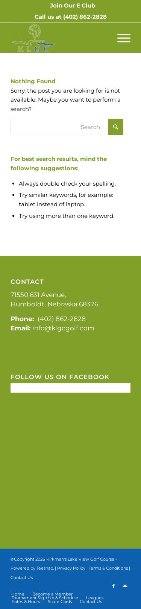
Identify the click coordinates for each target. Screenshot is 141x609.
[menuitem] (72, 6)
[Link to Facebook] (113, 586)
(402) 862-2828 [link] (62, 318)
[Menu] (120, 38)
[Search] (67, 127)
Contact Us (22, 577)
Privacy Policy (71, 568)
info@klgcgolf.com (63, 328)
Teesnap (44, 568)
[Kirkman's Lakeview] (58, 38)
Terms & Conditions (108, 568)
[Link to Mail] (124, 586)
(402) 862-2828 (85, 16)
